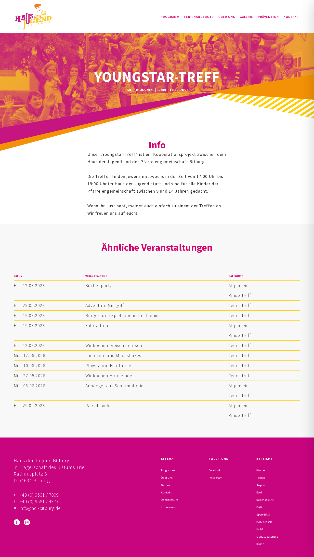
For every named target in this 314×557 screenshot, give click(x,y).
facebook (215, 470)
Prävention (268, 17)
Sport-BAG (263, 514)
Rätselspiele (98, 405)
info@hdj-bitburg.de (40, 508)
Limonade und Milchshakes (113, 355)
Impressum (168, 507)
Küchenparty (98, 285)
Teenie (260, 477)
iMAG (259, 529)
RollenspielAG (265, 500)
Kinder (260, 470)
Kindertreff (240, 295)
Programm (170, 17)
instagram (216, 477)
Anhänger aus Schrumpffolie (114, 385)
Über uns (226, 17)
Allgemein (239, 285)
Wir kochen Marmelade (108, 375)
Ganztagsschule (267, 536)
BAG (259, 492)
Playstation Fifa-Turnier (109, 365)
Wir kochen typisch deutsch (113, 345)
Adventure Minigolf (104, 305)
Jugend (261, 485)
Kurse (260, 544)
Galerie (246, 17)
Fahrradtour (97, 325)
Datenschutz (169, 500)
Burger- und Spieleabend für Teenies (123, 315)
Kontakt (291, 17)
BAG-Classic (264, 522)
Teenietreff (240, 305)
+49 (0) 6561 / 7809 (39, 495)
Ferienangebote (199, 17)
